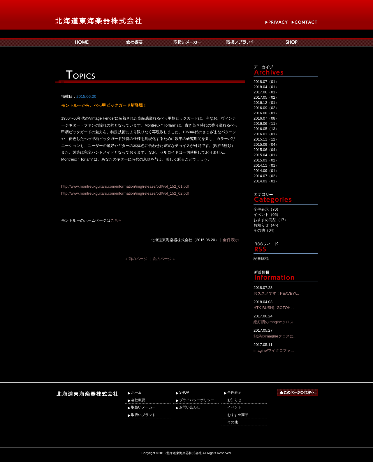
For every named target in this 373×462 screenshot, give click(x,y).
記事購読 (261, 258)
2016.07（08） (266, 118)
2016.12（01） (266, 102)
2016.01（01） (266, 134)
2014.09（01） (266, 171)
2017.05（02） (266, 97)
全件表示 (231, 240)
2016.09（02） (266, 108)
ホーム (136, 392)
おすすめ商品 (237, 415)
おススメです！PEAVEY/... (286, 290)
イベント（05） (267, 214)
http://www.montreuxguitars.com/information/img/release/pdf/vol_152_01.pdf (125, 186)
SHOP (184, 392)
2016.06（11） (266, 123)
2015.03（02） (266, 160)
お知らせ (234, 400)
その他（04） (265, 230)
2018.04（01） (266, 87)
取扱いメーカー (143, 407)
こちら (116, 220)
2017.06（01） (266, 92)
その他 (232, 422)
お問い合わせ (189, 407)
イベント (234, 407)
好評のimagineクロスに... (286, 333)
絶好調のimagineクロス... (286, 318)
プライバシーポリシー (196, 400)
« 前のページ (136, 259)
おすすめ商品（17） (271, 220)
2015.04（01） (266, 155)
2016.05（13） (266, 129)
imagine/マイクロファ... (286, 347)
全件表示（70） (267, 209)
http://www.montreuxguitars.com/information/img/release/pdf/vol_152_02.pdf (125, 193)
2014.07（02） (266, 176)
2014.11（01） (266, 165)
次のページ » (164, 259)
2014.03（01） (266, 181)
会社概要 (138, 400)
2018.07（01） (266, 81)
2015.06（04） (266, 150)
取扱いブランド (143, 415)
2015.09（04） (266, 144)
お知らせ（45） (267, 225)
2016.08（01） (266, 113)
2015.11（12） (266, 139)
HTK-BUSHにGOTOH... (286, 304)
